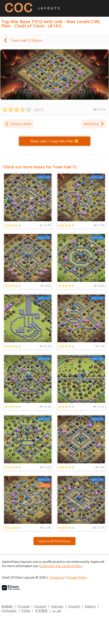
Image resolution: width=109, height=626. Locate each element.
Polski (26, 610)
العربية (56, 610)
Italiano (90, 606)
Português (9, 610)
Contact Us (56, 577)
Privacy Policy (77, 577)
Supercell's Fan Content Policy (60, 566)
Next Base (94, 124)
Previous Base (18, 124)
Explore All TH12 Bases (54, 541)
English (7, 606)
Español (74, 606)
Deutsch (40, 606)
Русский (23, 606)
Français (57, 606)
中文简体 (41, 610)
